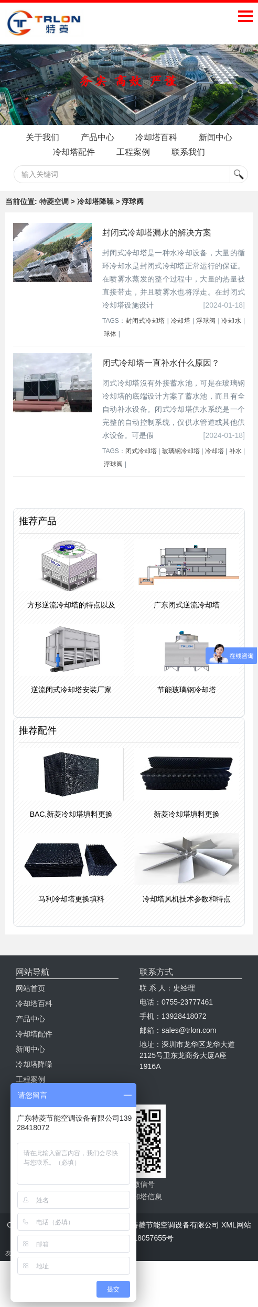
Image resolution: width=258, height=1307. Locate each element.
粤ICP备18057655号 (140, 1253)
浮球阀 (206, 336)
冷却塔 (181, 336)
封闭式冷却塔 (145, 336)
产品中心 (125, 137)
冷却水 (231, 336)
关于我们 (63, 137)
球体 (110, 349)
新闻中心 (63, 152)
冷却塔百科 (191, 137)
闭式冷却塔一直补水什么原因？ (161, 378)
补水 (235, 466)
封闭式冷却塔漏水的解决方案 (156, 247)
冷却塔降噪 (34, 1079)
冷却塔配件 (129, 152)
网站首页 (30, 1003)
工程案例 (195, 152)
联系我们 (129, 167)
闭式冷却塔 (141, 466)
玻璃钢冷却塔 (181, 466)
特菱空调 (54, 216)
